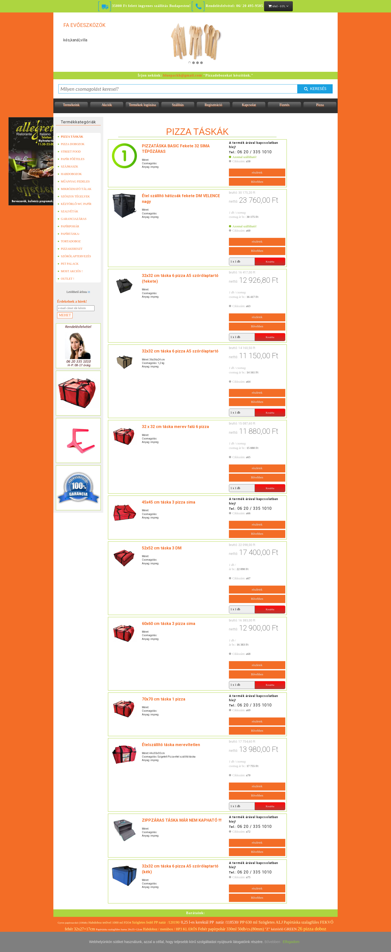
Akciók (106, 105)
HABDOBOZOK (70, 174)
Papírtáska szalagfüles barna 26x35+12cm (119, 929)
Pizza (320, 105)
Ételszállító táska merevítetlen (171, 744)
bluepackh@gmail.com (182, 75)
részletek (257, 172)
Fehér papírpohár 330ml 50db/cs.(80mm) (231, 929)
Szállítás (178, 105)
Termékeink (71, 105)
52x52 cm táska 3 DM (162, 548)
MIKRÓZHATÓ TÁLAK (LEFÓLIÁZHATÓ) (75, 189)
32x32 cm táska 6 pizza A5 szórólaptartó (180, 351)
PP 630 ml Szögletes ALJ (261, 922)
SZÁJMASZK (68, 166)
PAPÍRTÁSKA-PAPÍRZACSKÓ (69, 234)
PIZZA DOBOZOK (71, 144)
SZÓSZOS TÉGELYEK (74, 196)
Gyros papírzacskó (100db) (73, 922)
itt (89, 292)
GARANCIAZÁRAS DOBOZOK (72, 219)
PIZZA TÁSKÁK (70, 136)
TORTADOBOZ (69, 241)
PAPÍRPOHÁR (68, 226)
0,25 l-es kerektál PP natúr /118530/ (210, 922)
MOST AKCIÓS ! (70, 271)
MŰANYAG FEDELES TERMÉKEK (74, 181)
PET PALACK (68, 263)
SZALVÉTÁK (68, 211)
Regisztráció (213, 105)
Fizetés (284, 105)
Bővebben (257, 181)
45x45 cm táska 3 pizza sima (168, 502)
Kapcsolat (249, 105)
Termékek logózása (142, 105)
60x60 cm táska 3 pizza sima (168, 623)
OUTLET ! (66, 278)
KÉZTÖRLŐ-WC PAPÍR (75, 204)
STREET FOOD (69, 151)
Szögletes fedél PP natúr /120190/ (156, 922)
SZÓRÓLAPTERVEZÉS (74, 256)
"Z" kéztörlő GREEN (281, 929)
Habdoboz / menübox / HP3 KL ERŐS (170, 929)
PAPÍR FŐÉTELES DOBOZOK (71, 159)
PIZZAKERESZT (70, 249)
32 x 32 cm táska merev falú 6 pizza (175, 426)
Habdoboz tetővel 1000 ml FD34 (110, 922)
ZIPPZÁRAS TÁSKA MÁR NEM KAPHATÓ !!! (181, 820)
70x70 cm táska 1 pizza (163, 699)
